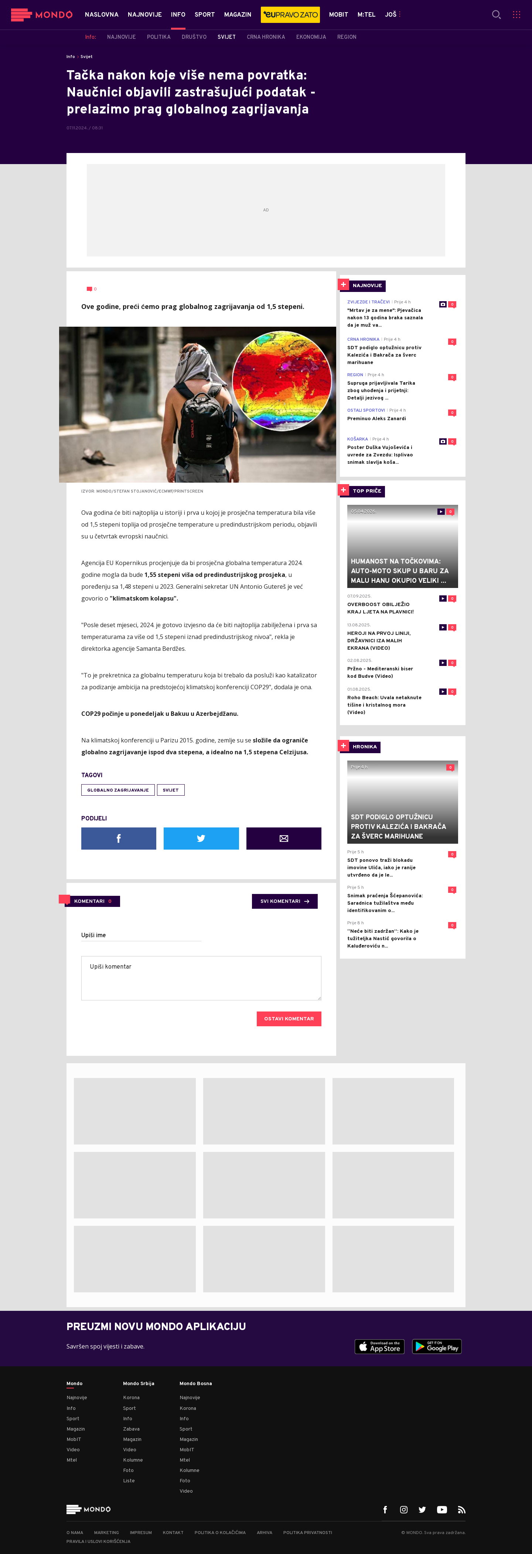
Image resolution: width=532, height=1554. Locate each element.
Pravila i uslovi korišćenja (98, 1542)
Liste (129, 1481)
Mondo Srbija (138, 1384)
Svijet (87, 57)
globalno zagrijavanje (118, 790)
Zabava (131, 1429)
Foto (128, 1471)
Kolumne (133, 1460)
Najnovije (76, 1398)
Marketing (106, 1533)
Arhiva (264, 1533)
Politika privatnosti (307, 1533)
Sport (72, 1419)
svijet (171, 790)
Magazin (75, 1429)
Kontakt (173, 1533)
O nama (74, 1533)
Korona (131, 1398)
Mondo (74, 1384)
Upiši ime (93, 935)
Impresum (141, 1533)
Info (70, 57)
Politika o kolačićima (220, 1533)
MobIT (73, 1439)
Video (73, 1450)
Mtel (71, 1460)
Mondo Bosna (196, 1384)
